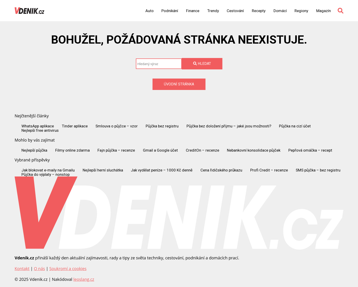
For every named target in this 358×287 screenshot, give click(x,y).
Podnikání (169, 11)
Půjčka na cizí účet (295, 126)
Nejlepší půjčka (34, 150)
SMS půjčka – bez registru (318, 170)
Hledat (202, 63)
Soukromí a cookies (68, 268)
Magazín (323, 11)
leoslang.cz (83, 279)
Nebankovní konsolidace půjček (253, 150)
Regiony (301, 11)
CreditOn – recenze (202, 150)
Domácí (280, 11)
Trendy (213, 11)
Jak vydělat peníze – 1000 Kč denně (161, 170)
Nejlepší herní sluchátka (103, 170)
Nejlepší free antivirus (40, 130)
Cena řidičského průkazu (221, 170)
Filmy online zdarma (72, 150)
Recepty (259, 11)
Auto (149, 11)
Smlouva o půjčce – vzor (116, 126)
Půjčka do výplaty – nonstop (45, 174)
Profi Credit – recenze (269, 170)
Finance (192, 11)
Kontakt (22, 268)
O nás (39, 268)
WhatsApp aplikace (37, 126)
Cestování (235, 11)
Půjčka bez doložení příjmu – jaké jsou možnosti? (229, 126)
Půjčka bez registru (162, 126)
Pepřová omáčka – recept (310, 150)
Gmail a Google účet (160, 150)
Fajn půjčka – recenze (116, 150)
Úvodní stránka (179, 84)
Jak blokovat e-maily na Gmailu (48, 170)
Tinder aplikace (75, 126)
